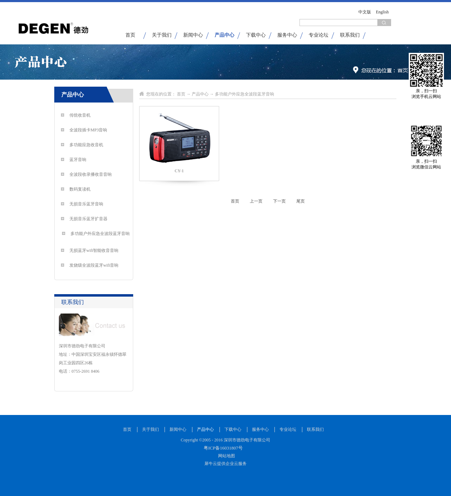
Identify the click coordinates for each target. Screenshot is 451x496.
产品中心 (200, 94)
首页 (130, 35)
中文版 (364, 12)
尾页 (300, 201)
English (382, 12)
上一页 (256, 201)
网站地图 (225, 455)
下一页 (279, 201)
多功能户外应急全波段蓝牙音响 (244, 94)
